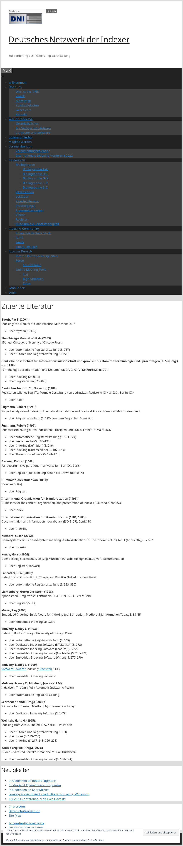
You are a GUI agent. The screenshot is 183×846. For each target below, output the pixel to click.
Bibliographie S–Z (35, 187)
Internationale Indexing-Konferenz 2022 (44, 155)
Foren (20, 260)
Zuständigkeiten (27, 105)
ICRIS (19, 238)
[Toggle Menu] (2, 76)
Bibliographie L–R (35, 183)
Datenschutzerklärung (24, 811)
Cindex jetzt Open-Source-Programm (35, 785)
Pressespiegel (25, 206)
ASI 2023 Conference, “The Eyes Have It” (37, 799)
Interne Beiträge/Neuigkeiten (37, 256)
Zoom (27, 283)
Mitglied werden (20, 142)
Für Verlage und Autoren (33, 128)
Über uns (15, 87)
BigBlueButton (33, 279)
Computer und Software (33, 132)
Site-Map (15, 815)
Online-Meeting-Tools (31, 269)
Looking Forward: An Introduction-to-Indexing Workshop (49, 794)
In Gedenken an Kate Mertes (29, 790)
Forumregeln (32, 265)
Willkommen (17, 82)
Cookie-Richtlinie (95, 840)
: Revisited (45, 669)
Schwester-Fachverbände (33, 233)
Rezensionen (25, 192)
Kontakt (21, 114)
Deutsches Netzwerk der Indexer (69, 39)
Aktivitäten (23, 101)
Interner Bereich (20, 251)
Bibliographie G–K (35, 178)
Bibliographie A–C (35, 169)
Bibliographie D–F (35, 174)
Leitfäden (22, 196)
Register (22, 219)
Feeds (20, 242)
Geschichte (23, 110)
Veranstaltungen (20, 146)
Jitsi (25, 274)
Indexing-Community (24, 228)
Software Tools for (13, 669)
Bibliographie (25, 165)
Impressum (17, 806)
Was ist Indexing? (21, 119)
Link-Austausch (26, 247)
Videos (20, 215)
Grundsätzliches (27, 123)
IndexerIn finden (20, 137)
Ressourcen (17, 160)
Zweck (20, 96)
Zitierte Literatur (27, 201)
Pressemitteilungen (29, 210)
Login (13, 292)
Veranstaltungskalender (33, 151)
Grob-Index (17, 288)
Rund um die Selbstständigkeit (37, 224)
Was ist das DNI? (27, 92)
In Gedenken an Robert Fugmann (32, 781)
